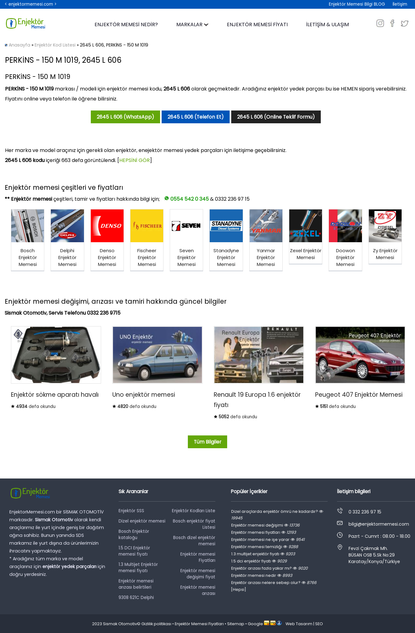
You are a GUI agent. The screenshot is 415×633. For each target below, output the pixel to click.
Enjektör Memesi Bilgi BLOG (357, 4)
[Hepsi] (238, 589)
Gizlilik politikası (156, 623)
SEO (319, 623)
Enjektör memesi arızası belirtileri (136, 584)
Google (255, 623)
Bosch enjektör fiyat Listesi (194, 524)
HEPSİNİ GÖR (134, 160)
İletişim (400, 4)
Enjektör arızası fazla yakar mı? (269, 568)
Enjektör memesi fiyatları (263, 532)
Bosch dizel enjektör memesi (194, 541)
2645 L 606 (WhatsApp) (125, 116)
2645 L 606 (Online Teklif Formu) (276, 116)
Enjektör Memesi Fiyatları (199, 623)
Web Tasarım (299, 623)
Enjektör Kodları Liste (193, 511)
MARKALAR (192, 24)
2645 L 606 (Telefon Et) (196, 116)
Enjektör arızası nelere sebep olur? (273, 582)
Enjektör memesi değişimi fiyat (197, 574)
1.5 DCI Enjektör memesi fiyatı (134, 551)
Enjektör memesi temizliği (264, 546)
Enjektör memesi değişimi (265, 525)
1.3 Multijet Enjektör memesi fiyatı (138, 568)
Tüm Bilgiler (207, 441)
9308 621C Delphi (136, 598)
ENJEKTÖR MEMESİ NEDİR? (126, 24)
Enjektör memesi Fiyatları (197, 557)
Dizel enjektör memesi (142, 521)
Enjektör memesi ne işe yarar (268, 539)
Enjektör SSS (131, 511)
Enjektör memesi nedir (261, 575)
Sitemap (235, 623)
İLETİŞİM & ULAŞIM (327, 24)
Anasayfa (19, 45)
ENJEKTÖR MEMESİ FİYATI (257, 24)
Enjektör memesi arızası (197, 590)
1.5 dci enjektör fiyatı (259, 561)
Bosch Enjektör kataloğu (134, 534)
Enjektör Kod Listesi (55, 45)
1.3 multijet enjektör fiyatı (263, 554)
